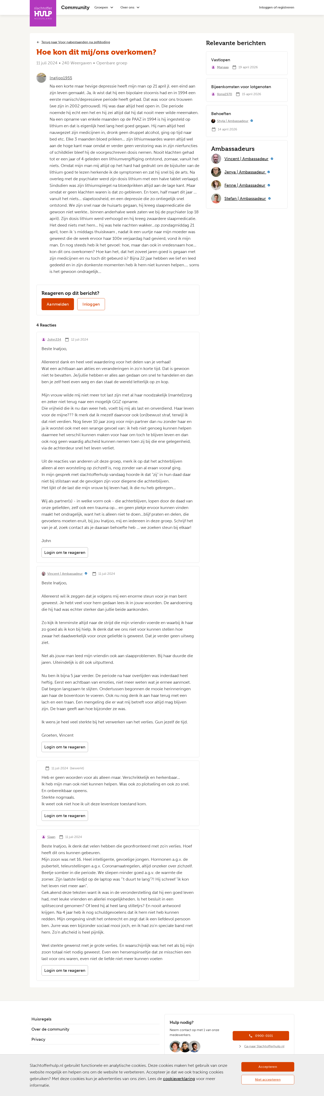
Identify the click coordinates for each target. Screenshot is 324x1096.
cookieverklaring (179, 1078)
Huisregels (41, 1019)
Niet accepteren (268, 1080)
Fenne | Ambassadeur (244, 185)
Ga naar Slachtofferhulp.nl (264, 1046)
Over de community (50, 1029)
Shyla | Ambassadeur (232, 121)
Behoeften (221, 113)
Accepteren (267, 1067)
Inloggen (91, 304)
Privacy (38, 1039)
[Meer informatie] (85, 573)
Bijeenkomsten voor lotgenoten (241, 86)
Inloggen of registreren (276, 7)
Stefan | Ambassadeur (245, 198)
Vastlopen (220, 59)
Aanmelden (58, 304)
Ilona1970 (224, 94)
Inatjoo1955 (61, 77)
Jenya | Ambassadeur (245, 171)
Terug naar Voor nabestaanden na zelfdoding (75, 42)
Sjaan (51, 837)
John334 (54, 339)
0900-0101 (264, 1036)
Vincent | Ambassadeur (65, 574)
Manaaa (223, 67)
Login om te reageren (64, 552)
